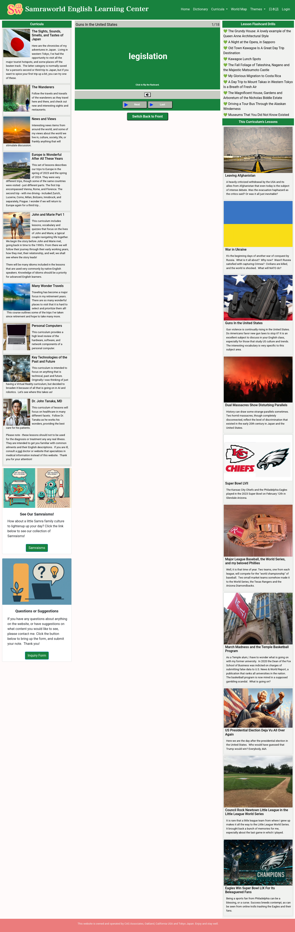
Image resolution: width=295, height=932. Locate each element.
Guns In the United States (96, 24)
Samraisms (36, 548)
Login (286, 9)
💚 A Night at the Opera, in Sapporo (249, 42)
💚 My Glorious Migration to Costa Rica (252, 76)
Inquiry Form (37, 655)
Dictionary (200, 9)
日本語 (274, 9)
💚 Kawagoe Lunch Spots (242, 59)
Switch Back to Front (147, 116)
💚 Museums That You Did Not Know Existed (256, 115)
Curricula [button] (218, 9)
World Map (239, 9)
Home (185, 9)
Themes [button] (256, 9)
